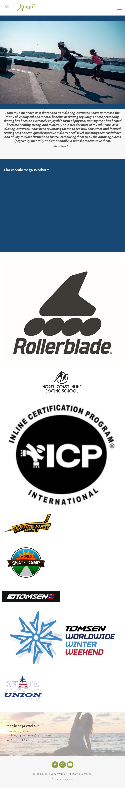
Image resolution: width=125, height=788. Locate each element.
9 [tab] (81, 105)
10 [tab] (86, 105)
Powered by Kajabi (62, 779)
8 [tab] (76, 105)
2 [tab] (44, 105)
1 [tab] (38, 105)
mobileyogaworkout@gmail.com (29, 735)
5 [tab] (60, 105)
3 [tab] (49, 105)
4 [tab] (54, 105)
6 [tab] (65, 105)
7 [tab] (70, 105)
